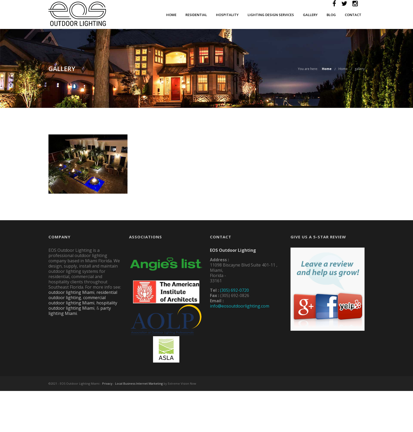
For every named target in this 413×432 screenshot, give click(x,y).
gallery (360, 69)
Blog (331, 14)
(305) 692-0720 (234, 290)
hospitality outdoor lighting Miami (82, 305)
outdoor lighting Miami (71, 292)
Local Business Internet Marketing (139, 383)
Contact (353, 14)
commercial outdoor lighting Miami (77, 300)
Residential (196, 14)
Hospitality (227, 14)
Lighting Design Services (271, 14)
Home (171, 14)
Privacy (107, 383)
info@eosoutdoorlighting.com (239, 306)
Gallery (310, 14)
